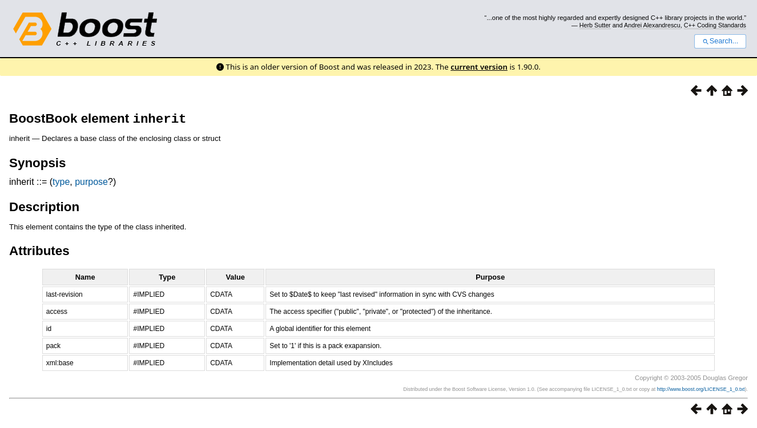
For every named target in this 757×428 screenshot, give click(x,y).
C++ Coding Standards (715, 25)
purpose (91, 184)
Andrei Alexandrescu (652, 25)
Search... (720, 41)
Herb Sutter (595, 25)
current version (479, 67)
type (61, 184)
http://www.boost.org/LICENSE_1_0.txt (701, 391)
